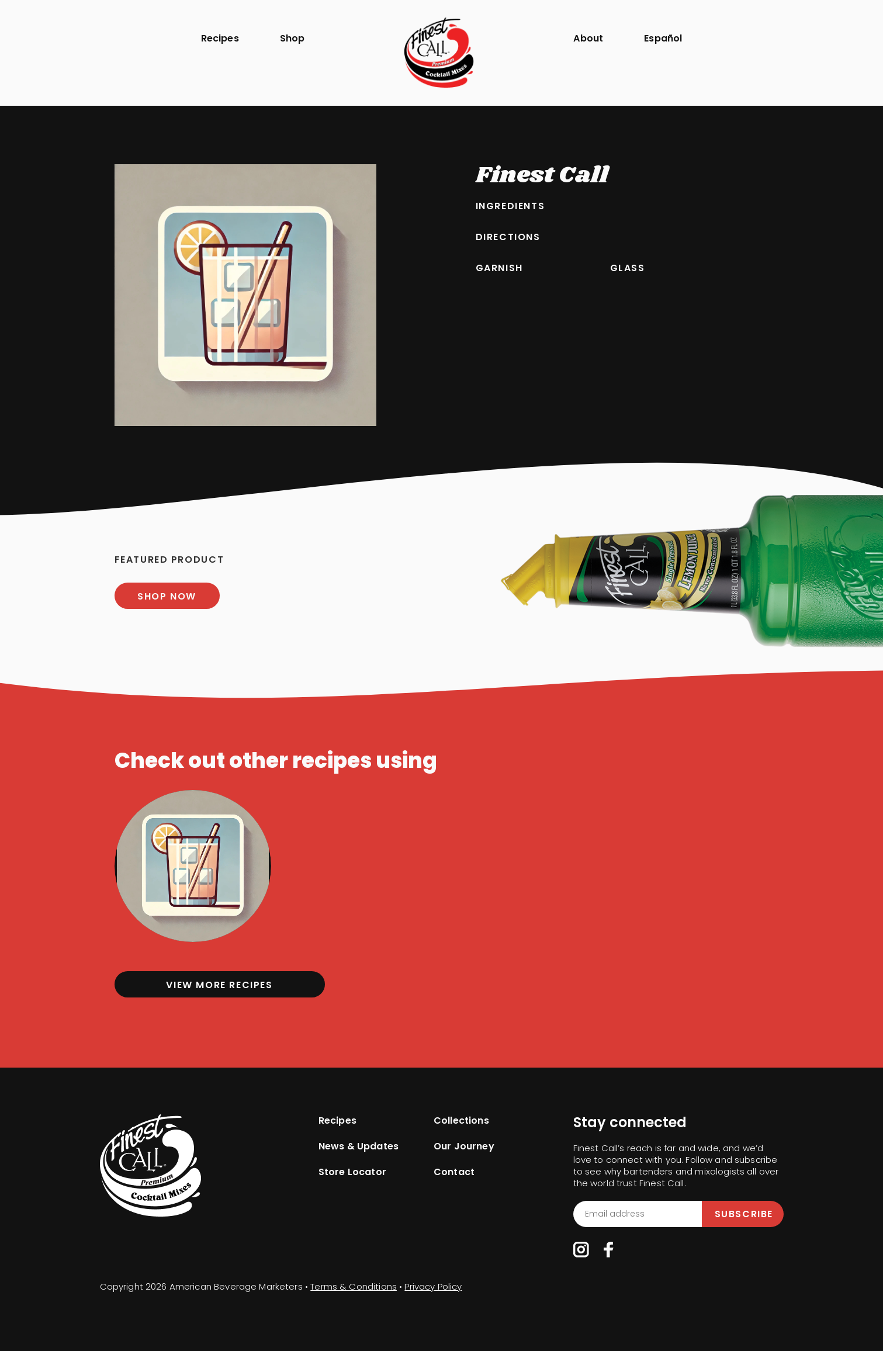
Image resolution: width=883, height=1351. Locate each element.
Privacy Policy (433, 1286)
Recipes (220, 38)
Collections (461, 1120)
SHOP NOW (166, 596)
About (588, 38)
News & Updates (358, 1146)
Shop (292, 38)
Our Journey (464, 1146)
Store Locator (352, 1172)
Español (663, 38)
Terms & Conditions (353, 1286)
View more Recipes (219, 985)
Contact (454, 1172)
